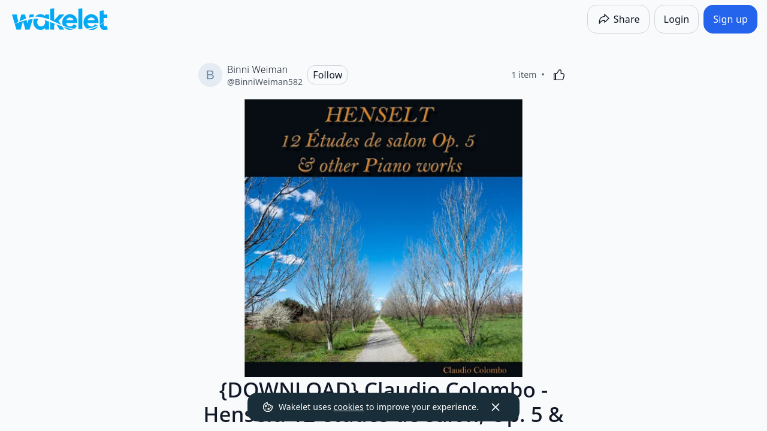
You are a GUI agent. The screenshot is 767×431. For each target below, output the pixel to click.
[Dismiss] (495, 407)
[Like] (559, 74)
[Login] (676, 19)
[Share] (618, 19)
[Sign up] (730, 19)
